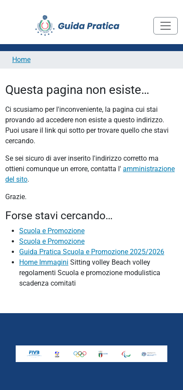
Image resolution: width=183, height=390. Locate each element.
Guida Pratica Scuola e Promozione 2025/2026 (91, 252)
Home (21, 59)
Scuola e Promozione (52, 231)
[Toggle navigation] (165, 26)
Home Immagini (43, 262)
